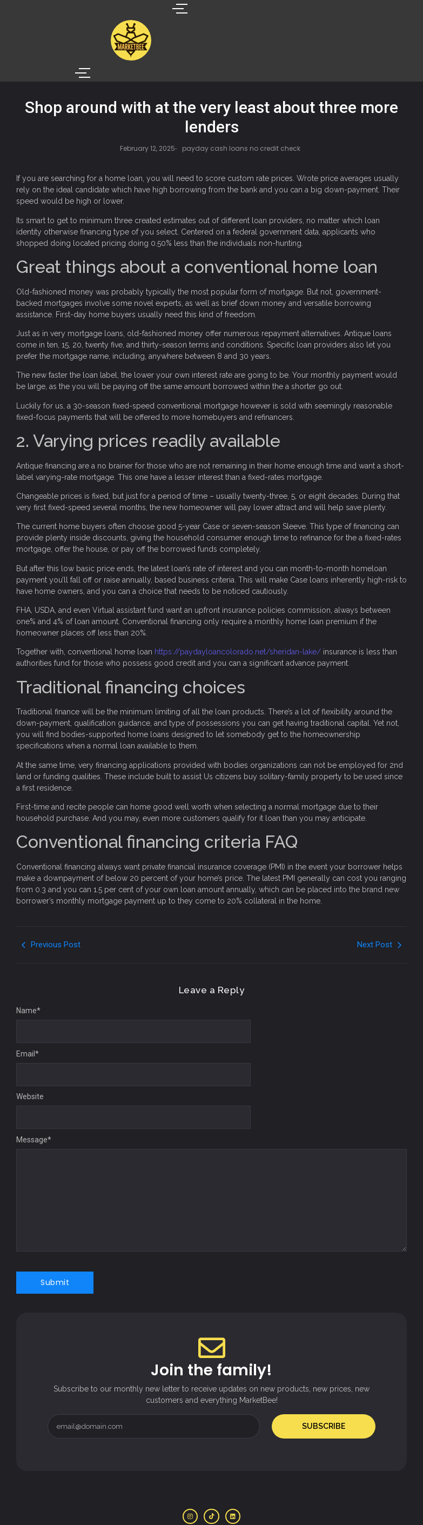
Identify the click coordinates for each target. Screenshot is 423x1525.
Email (27, 1022)
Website (30, 1065)
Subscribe (323, 1394)
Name (28, 979)
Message (33, 1108)
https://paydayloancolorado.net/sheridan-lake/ (238, 620)
